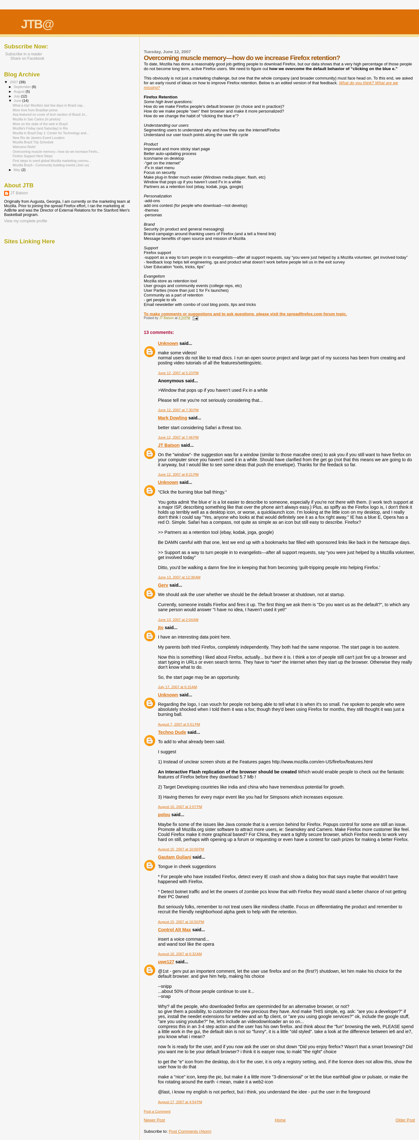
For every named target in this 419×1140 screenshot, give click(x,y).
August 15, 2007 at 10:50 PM (181, 922)
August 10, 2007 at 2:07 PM (180, 807)
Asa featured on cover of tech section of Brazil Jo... (50, 114)
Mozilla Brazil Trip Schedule (33, 142)
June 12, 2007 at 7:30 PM (178, 410)
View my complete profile (25, 221)
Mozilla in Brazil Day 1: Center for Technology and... (51, 133)
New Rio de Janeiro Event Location (39, 138)
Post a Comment (157, 1111)
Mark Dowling (172, 417)
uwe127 (166, 961)
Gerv (163, 585)
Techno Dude (172, 732)
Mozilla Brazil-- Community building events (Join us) (51, 165)
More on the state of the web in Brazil (40, 124)
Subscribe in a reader (23, 54)
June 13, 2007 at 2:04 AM (178, 620)
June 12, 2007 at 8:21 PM (178, 474)
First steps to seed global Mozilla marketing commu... (52, 161)
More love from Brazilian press (35, 110)
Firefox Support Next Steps (33, 156)
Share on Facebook (27, 58)
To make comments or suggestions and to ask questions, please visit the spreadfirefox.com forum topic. (245, 314)
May (17, 170)
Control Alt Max (174, 929)
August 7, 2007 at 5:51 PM (179, 724)
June (18, 100)
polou (164, 814)
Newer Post (154, 1120)
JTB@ (37, 24)
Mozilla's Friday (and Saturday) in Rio (40, 128)
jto (160, 627)
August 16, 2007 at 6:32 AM (180, 954)
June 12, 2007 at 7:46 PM (178, 437)
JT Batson (169, 445)
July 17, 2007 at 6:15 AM (177, 687)
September (23, 87)
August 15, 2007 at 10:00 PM (181, 849)
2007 (14, 82)
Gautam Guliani (174, 857)
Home (280, 1120)
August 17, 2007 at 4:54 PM (180, 1102)
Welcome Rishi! (24, 147)
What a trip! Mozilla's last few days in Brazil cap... (49, 105)
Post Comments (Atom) (190, 1131)
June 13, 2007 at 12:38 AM (179, 577)
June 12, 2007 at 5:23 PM (178, 373)
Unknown (168, 343)
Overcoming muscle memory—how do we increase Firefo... (56, 151)
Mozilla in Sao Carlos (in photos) (36, 119)
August (20, 91)
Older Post (405, 1120)
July (17, 96)
